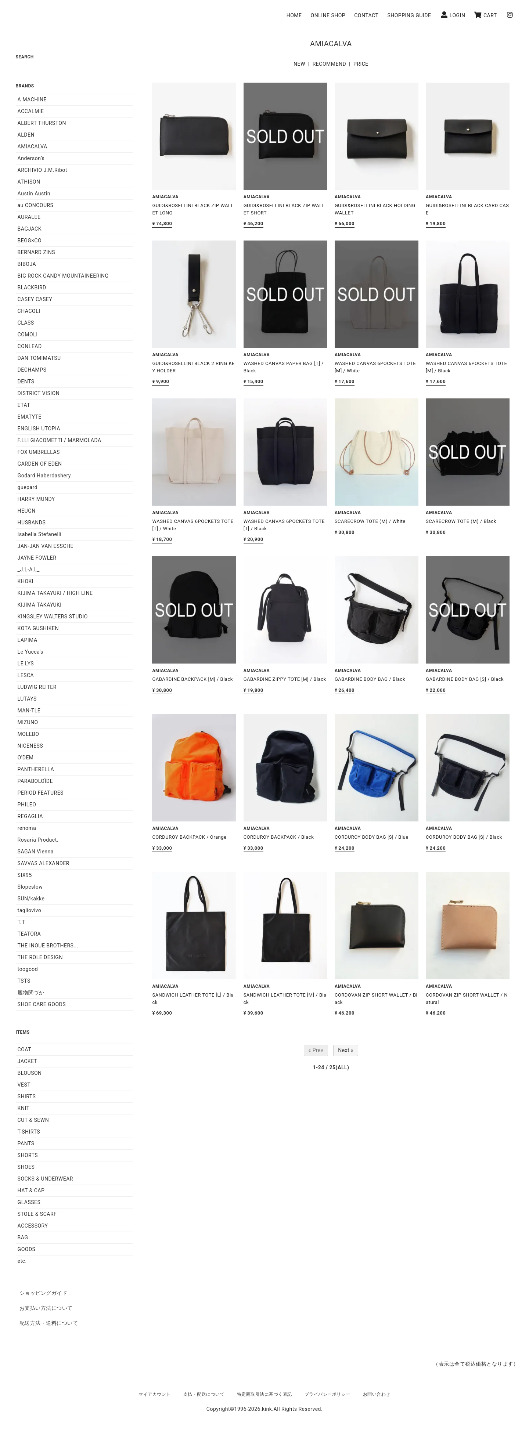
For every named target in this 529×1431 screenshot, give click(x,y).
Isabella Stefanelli (40, 534)
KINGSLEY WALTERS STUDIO (53, 616)
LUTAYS (27, 699)
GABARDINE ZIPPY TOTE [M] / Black (285, 679)
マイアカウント (154, 1394)
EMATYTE (30, 417)
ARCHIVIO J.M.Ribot (42, 170)
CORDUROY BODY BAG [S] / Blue (372, 837)
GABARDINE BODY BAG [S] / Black (465, 679)
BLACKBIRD (32, 287)
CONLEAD (30, 346)
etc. (22, 1261)
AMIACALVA (32, 146)
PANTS (26, 1143)
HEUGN (27, 511)
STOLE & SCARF (37, 1214)
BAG (23, 1237)
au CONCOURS (36, 205)
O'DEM (26, 757)
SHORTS (28, 1155)
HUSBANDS (32, 522)
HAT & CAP (31, 1190)
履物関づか (31, 992)
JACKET (27, 1061)
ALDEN (26, 135)
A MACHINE (32, 99)
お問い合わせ (377, 1394)
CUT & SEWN (33, 1120)
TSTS (24, 981)
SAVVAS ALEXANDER (43, 863)
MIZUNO (28, 722)
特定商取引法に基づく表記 (264, 1394)
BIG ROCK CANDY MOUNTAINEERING (63, 276)
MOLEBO (28, 734)
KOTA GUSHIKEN (38, 628)
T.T (21, 922)
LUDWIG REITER (37, 687)
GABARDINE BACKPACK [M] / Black (192, 679)
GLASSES (29, 1202)
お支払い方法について (46, 1308)
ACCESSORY (33, 1226)
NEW (299, 64)
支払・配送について (204, 1394)
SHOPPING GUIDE (412, 15)
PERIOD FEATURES (41, 793)
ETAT (24, 405)
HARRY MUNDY (36, 499)
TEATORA (29, 934)
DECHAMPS (32, 370)
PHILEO (27, 804)
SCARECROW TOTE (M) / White (370, 521)
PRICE (360, 64)
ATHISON (29, 182)
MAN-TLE (29, 710)
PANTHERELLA (36, 769)
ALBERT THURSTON (42, 123)
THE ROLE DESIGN (40, 957)
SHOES (26, 1167)
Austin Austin (34, 193)
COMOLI (28, 334)
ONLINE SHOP (331, 15)
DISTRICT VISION (39, 393)
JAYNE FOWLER (37, 558)
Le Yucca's (30, 652)
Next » (345, 1050)
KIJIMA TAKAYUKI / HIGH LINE (55, 593)
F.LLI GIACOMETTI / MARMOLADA (59, 440)
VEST (24, 1085)
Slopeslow (30, 887)
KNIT (24, 1108)
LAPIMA (27, 640)
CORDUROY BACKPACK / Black (279, 837)
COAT (24, 1049)
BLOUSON (30, 1073)
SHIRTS (27, 1096)
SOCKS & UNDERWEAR (45, 1179)
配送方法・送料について (48, 1323)
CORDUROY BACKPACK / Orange (189, 837)
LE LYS (26, 663)
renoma (27, 828)
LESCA (26, 675)
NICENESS (30, 746)
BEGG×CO (30, 240)
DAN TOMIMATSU (39, 358)
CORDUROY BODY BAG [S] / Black (464, 837)
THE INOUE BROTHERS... (48, 945)
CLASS (26, 323)
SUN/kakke (31, 898)
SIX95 (25, 875)
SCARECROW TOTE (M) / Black (461, 521)
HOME (297, 15)
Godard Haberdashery (44, 475)
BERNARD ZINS (36, 252)
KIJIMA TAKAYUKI (40, 605)
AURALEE (29, 217)
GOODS (27, 1249)
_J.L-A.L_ (29, 569)
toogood (28, 969)
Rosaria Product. (38, 840)
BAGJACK (30, 229)
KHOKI (26, 581)
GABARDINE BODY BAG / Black (370, 679)
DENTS (26, 381)
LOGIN (456, 14)
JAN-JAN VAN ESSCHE (45, 546)
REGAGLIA (30, 816)
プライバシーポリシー (327, 1394)
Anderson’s (31, 158)
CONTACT (369, 15)
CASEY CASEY (35, 299)
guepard (28, 487)
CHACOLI (29, 311)
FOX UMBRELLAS (39, 452)
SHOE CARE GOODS (42, 1004)
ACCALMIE (31, 111)
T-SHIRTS (29, 1132)
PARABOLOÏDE (35, 781)
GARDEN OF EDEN (40, 464)
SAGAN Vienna (36, 851)
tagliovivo (30, 910)
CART (488, 14)
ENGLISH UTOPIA (39, 428)
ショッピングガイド (43, 1293)
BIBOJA (27, 264)
